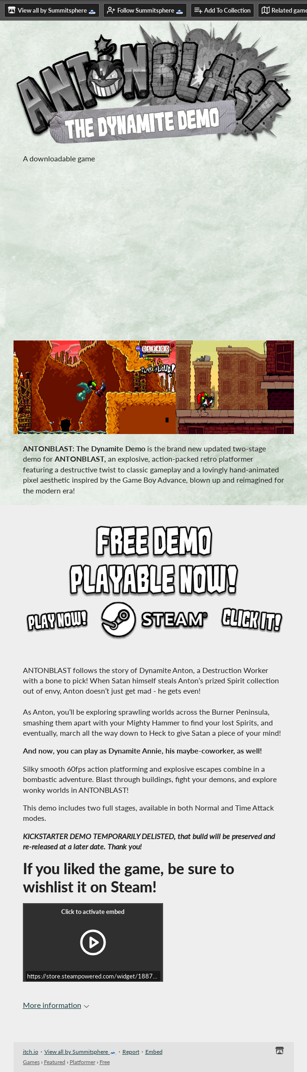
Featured (54, 1061)
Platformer (82, 1061)
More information (56, 1004)
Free (105, 1061)
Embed (154, 1051)
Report (130, 1051)
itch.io (30, 1051)
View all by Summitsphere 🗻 (80, 1051)
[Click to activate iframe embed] (93, 942)
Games (31, 1061)
